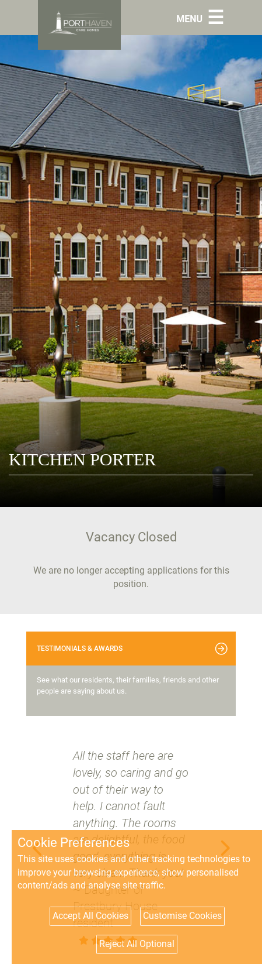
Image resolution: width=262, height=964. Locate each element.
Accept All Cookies (90, 915)
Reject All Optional (136, 943)
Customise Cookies (182, 915)
